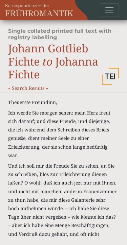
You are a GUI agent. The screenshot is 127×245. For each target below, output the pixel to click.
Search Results (29, 88)
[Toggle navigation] (109, 10)
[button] (110, 76)
